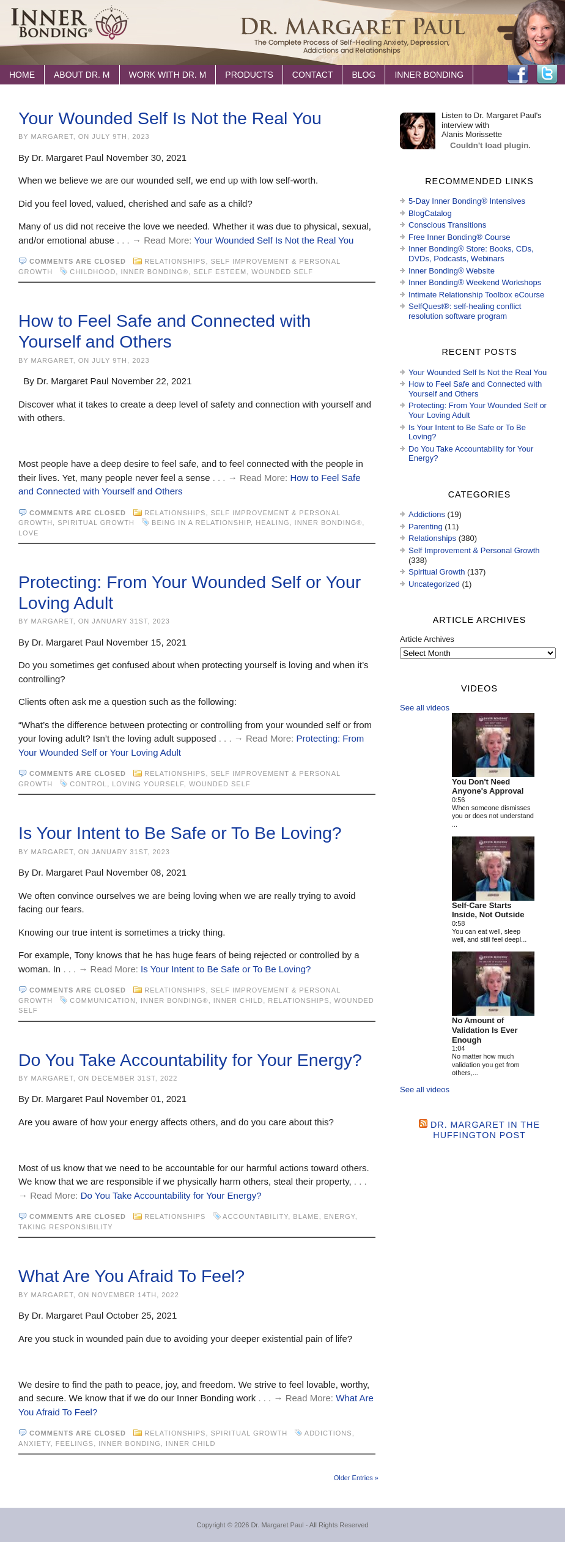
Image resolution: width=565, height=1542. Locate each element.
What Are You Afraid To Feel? (131, 1276)
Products (249, 75)
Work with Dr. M (168, 75)
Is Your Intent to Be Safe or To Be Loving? (180, 833)
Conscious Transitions (447, 224)
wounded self (282, 271)
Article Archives (427, 639)
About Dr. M (82, 75)
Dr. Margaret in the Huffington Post (485, 1130)
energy (339, 1216)
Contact (312, 75)
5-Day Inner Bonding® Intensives (466, 201)
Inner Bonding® (154, 271)
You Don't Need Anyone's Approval (487, 786)
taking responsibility (65, 1227)
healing (272, 522)
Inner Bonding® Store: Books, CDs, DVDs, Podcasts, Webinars (471, 253)
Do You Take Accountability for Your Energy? (190, 1060)
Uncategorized (434, 584)
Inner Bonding (428, 75)
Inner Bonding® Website (451, 270)
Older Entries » (356, 1477)
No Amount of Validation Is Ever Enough (485, 1030)
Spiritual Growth (96, 522)
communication (103, 1000)
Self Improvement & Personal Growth (474, 550)
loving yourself (148, 784)
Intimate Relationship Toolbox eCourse (476, 294)
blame (306, 1216)
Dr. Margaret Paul (277, 1525)
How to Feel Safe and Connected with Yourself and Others (475, 388)
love (28, 533)
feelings (75, 1443)
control (88, 784)
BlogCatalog (430, 213)
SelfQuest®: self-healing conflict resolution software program (464, 311)
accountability (255, 1216)
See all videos (424, 707)
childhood (93, 271)
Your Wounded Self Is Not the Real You (170, 118)
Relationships (174, 261)
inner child (238, 1000)
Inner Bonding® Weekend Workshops (474, 282)
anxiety (34, 1443)
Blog (363, 75)
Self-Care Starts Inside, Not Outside (488, 910)
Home (22, 75)
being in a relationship (201, 522)
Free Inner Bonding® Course (459, 237)
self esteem (219, 271)
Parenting (425, 526)
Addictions (328, 1433)
